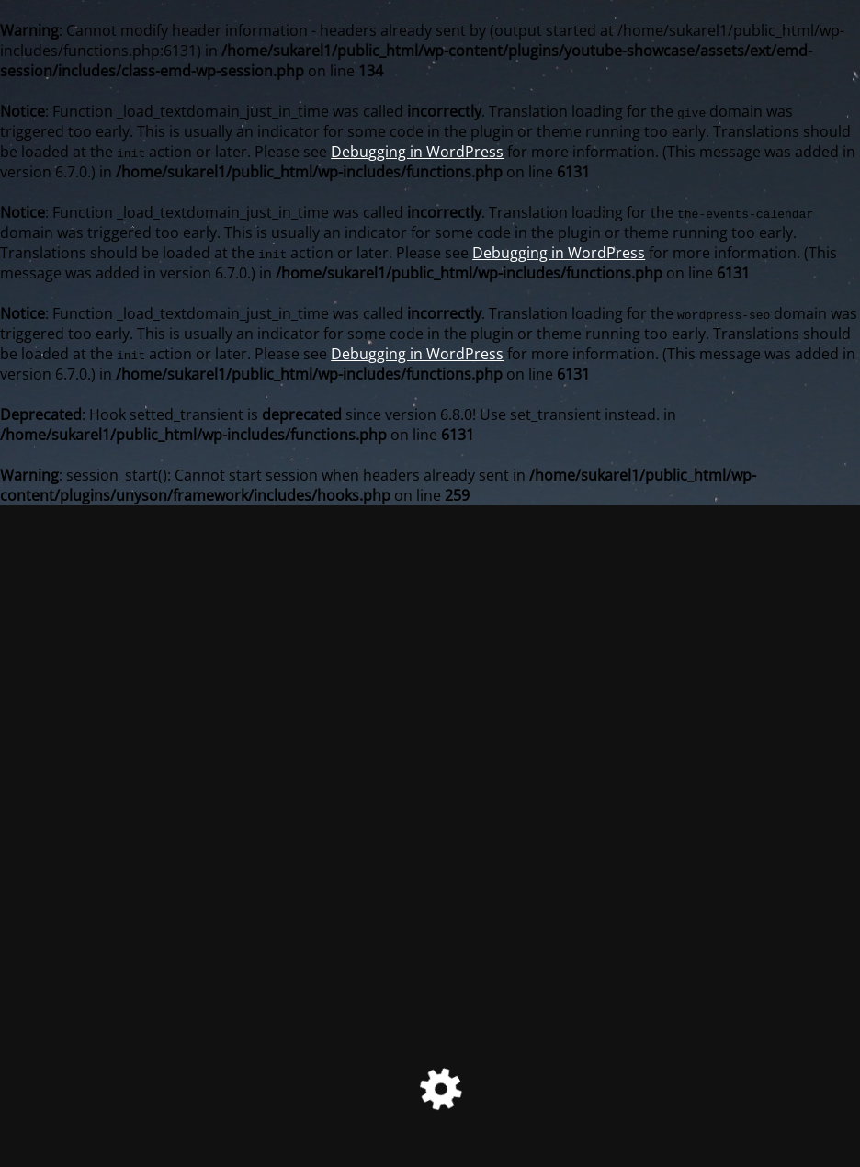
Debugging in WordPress (417, 152)
